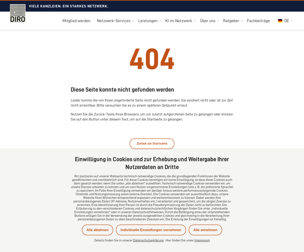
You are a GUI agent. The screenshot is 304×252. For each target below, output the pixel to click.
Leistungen (147, 21)
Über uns (207, 21)
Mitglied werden (76, 21)
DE (283, 21)
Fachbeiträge (258, 21)
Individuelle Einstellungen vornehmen (151, 230)
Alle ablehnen (98, 230)
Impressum (202, 240)
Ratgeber (231, 21)
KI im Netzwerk (178, 21)
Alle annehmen (205, 230)
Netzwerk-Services (113, 21)
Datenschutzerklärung (148, 240)
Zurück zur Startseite (152, 143)
